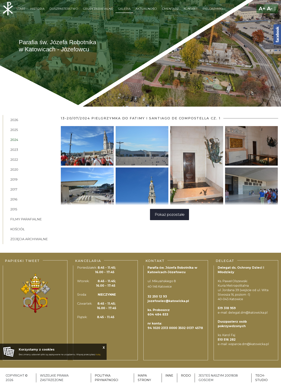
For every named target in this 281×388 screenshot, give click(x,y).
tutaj (98, 354)
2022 (14, 159)
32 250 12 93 (157, 296)
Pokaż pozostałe (170, 214)
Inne (169, 375)
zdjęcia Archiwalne (29, 239)
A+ (262, 8)
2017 (13, 189)
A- (270, 8)
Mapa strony (144, 378)
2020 (14, 169)
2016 (13, 199)
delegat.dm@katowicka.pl (248, 312)
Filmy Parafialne (26, 219)
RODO (186, 375)
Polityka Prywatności (106, 378)
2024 (14, 140)
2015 (13, 209)
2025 (14, 130)
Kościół (17, 229)
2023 (14, 150)
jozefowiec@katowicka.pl (168, 301)
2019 (13, 179)
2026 (14, 120)
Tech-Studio (261, 378)
